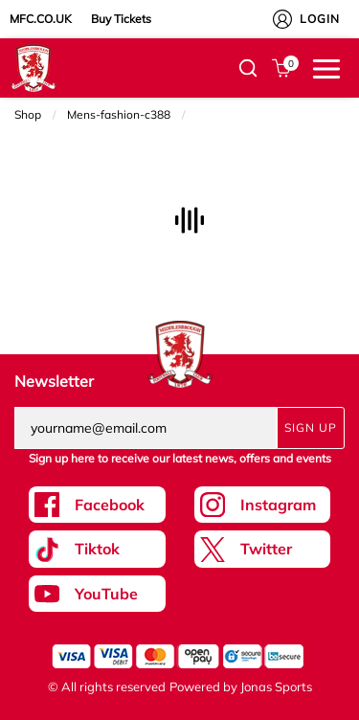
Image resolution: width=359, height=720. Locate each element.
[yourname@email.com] (145, 428)
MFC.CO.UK (41, 18)
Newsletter (54, 381)
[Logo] (33, 67)
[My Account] (282, 19)
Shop (27, 114)
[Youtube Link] (97, 593)
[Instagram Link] (262, 504)
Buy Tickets (121, 18)
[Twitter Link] (262, 548)
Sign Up (310, 427)
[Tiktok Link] (97, 548)
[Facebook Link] (97, 504)
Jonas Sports (276, 686)
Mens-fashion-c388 (118, 114)
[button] (248, 68)
